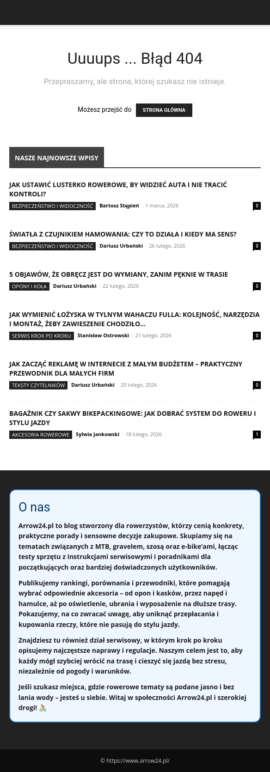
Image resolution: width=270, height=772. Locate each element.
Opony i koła (29, 286)
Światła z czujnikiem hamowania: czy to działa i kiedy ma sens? (123, 234)
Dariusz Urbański (121, 245)
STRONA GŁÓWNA (164, 110)
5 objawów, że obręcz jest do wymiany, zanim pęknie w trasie (118, 274)
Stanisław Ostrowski (103, 335)
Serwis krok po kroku (41, 335)
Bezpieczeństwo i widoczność (52, 205)
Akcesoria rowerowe (40, 434)
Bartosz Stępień (119, 205)
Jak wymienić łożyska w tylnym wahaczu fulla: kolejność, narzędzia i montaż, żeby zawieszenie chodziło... (134, 319)
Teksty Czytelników (38, 385)
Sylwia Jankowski (97, 434)
